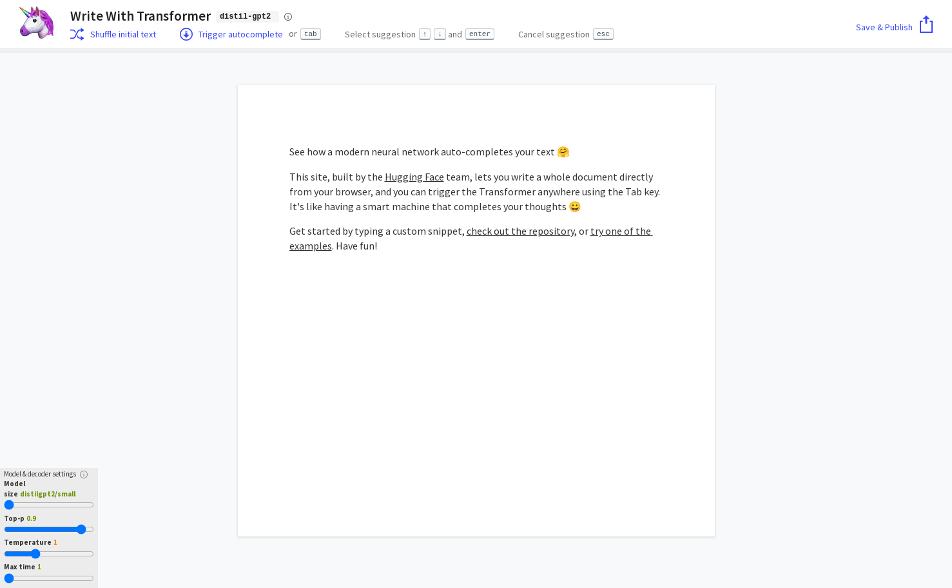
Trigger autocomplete (231, 34)
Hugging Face (414, 176)
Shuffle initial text (113, 34)
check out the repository (520, 230)
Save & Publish (894, 27)
